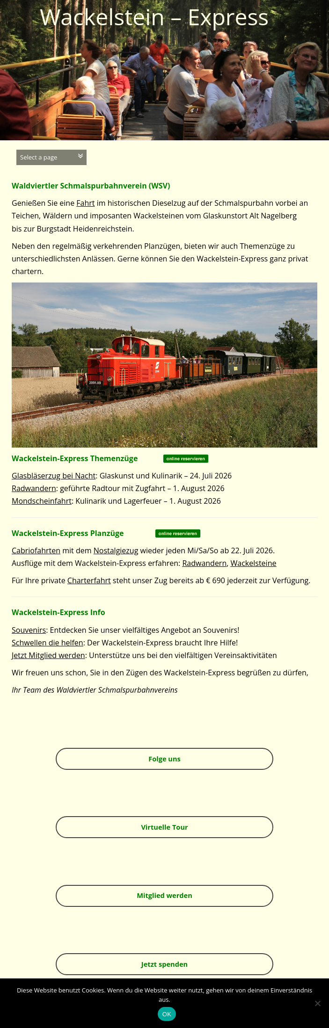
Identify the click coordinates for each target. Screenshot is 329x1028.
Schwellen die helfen (47, 642)
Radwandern (34, 488)
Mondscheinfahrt (42, 501)
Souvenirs (29, 630)
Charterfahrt (89, 580)
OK (166, 1014)
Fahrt (85, 203)
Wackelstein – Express (154, 16)
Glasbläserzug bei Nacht (53, 476)
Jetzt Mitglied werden (48, 655)
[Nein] (317, 1003)
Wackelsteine (254, 563)
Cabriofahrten (36, 550)
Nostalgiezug (116, 550)
